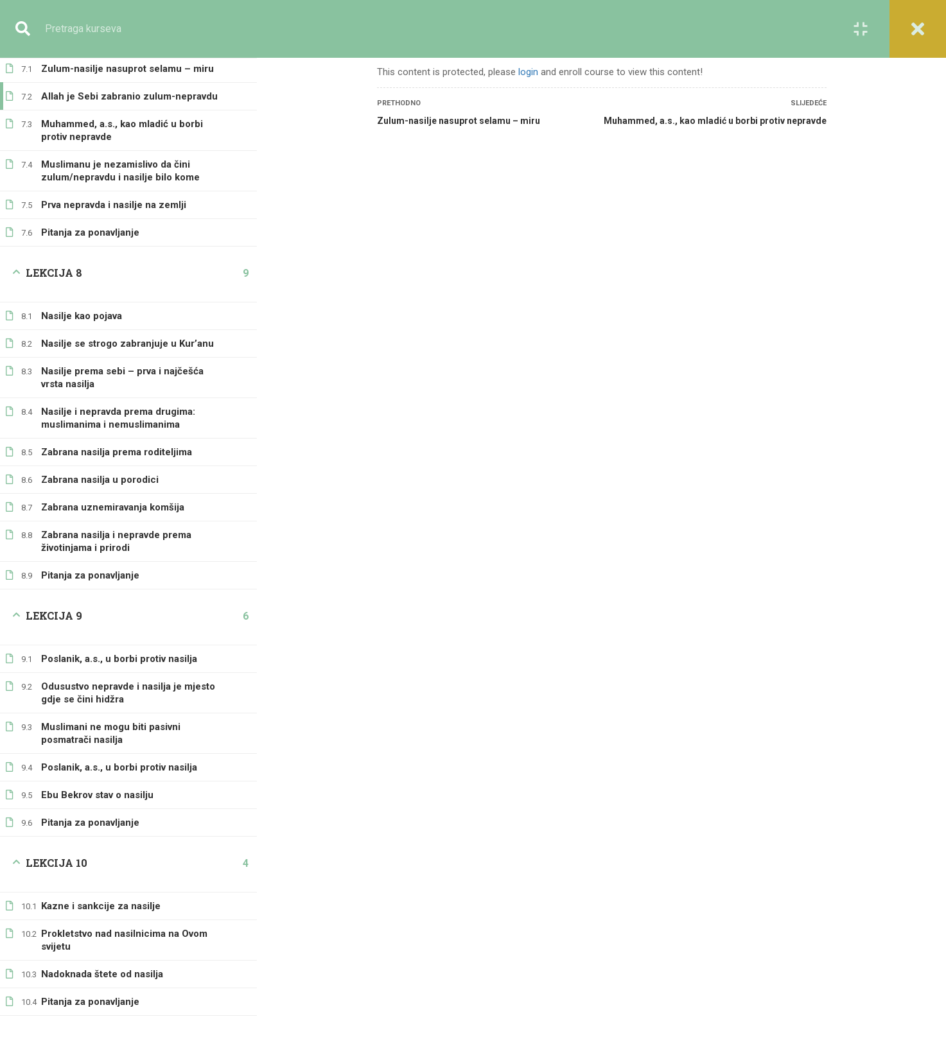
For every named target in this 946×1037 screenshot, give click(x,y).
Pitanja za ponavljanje (90, 219)
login (528, 72)
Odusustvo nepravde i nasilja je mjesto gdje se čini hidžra (128, 680)
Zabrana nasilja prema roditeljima (116, 439)
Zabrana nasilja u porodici (100, 467)
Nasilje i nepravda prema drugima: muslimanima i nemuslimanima (118, 405)
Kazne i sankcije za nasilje (101, 893)
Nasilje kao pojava (81, 303)
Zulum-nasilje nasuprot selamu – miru (458, 121)
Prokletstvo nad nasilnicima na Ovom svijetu (124, 927)
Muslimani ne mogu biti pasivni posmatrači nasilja (110, 720)
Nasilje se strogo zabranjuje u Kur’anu (127, 330)
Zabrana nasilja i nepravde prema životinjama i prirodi (116, 528)
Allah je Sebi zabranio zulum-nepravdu (129, 83)
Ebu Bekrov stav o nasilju (97, 782)
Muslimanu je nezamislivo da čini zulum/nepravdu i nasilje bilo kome (120, 158)
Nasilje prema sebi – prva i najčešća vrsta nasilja (122, 365)
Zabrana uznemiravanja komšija (112, 494)
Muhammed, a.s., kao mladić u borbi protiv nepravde (122, 117)
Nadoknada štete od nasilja (102, 961)
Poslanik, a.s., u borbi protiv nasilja (119, 646)
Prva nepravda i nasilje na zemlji (113, 192)
